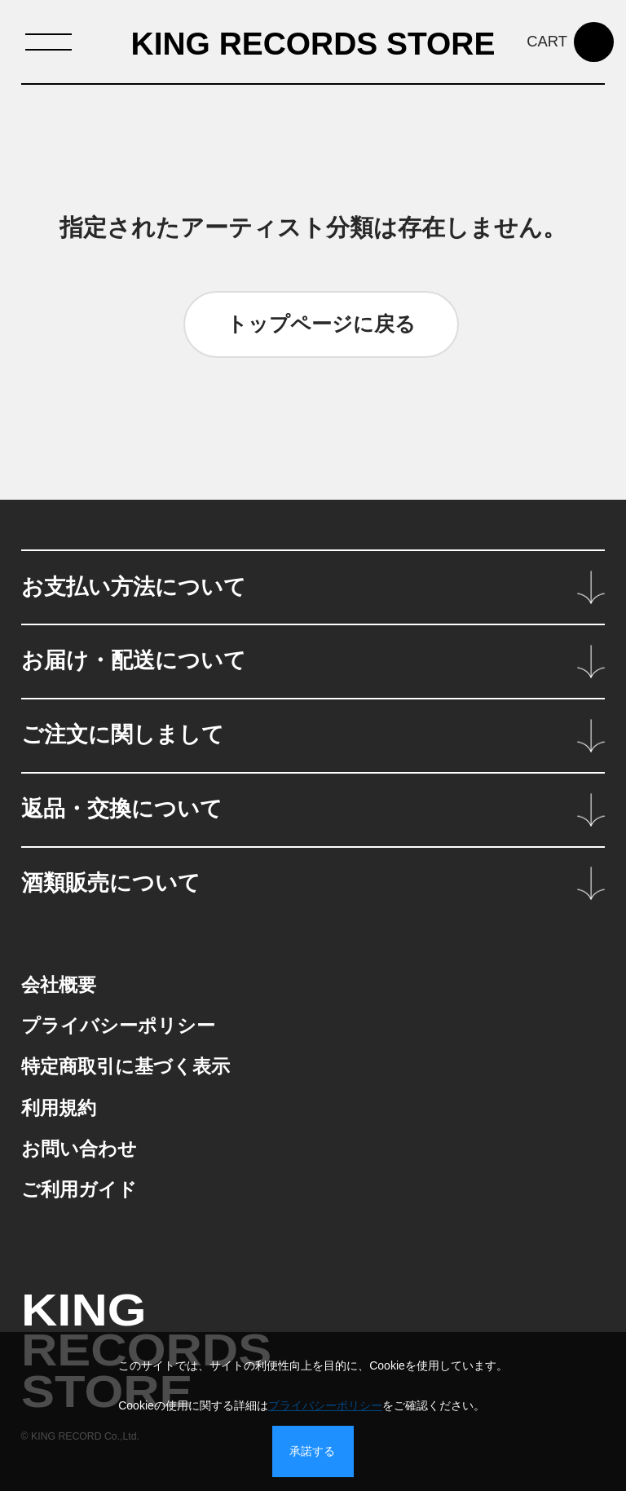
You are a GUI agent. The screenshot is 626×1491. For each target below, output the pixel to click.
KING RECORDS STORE (313, 44)
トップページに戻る (321, 324)
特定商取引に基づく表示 (125, 1066)
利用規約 (58, 1108)
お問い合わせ (79, 1149)
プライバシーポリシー (118, 1026)
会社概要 (58, 985)
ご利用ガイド (79, 1190)
